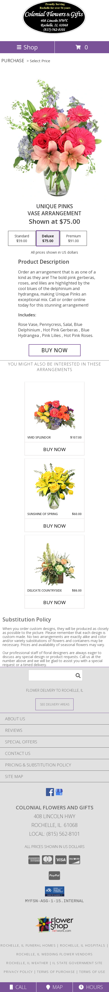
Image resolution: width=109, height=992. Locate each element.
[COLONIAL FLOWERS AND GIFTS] (54, 33)
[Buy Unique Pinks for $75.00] (55, 350)
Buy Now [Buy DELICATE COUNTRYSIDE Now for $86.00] (54, 602)
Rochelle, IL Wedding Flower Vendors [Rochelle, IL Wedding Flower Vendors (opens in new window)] (54, 954)
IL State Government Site (77, 963)
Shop (27, 47)
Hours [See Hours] (91, 987)
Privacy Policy (18, 971)
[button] (54, 891)
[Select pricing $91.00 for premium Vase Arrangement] (73, 238)
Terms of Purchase (56, 971)
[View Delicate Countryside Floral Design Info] (55, 562)
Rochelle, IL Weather (27, 963)
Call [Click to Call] (18, 987)
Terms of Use (92, 971)
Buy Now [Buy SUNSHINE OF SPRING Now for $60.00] (54, 526)
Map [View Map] (54, 987)
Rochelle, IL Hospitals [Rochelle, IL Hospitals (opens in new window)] (82, 945)
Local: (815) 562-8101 (54, 833)
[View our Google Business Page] (59, 794)
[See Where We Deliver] (54, 704)
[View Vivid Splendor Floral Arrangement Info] (55, 409)
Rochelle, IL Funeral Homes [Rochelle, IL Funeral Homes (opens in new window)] (28, 945)
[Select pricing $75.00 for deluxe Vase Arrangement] (48, 238)
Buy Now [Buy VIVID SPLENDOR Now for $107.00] (54, 449)
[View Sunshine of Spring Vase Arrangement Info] (55, 485)
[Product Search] (55, 675)
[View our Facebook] (50, 794)
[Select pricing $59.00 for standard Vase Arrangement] (21, 238)
